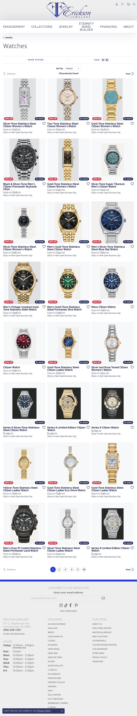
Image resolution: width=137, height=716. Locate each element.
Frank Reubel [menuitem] (55, 678)
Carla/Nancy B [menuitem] (55, 636)
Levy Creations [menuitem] (55, 699)
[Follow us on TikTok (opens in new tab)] (66, 605)
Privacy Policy (99, 657)
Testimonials (99, 640)
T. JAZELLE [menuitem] (52, 669)
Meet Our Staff (100, 636)
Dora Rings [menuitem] (53, 649)
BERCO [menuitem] (51, 632)
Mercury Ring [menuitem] (55, 657)
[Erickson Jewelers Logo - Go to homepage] (69, 10)
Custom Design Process (104, 644)
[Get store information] (24, 634)
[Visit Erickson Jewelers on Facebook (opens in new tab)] (70, 605)
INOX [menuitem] (50, 690)
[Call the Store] (12, 630)
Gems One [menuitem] (53, 653)
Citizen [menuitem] (51, 640)
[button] (117, 4)
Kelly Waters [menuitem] (54, 694)
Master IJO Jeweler (101, 632)
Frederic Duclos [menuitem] (56, 682)
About (128, 26)
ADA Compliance (68, 611)
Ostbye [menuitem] (51, 661)
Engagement (14, 26)
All (84, 569)
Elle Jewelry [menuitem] (54, 674)
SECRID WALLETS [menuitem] (55, 665)
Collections (41, 26)
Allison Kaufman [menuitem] (57, 624)
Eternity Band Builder (86, 26)
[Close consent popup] (62, 711)
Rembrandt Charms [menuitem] (58, 703)
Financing (108, 26)
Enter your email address (68, 592)
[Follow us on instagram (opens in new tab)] (61, 605)
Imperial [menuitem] (52, 686)
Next (128, 73)
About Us (97, 624)
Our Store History (101, 628)
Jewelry (66, 26)
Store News (98, 653)
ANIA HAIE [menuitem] (52, 628)
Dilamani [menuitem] (52, 644)
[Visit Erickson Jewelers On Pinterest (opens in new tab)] (76, 605)
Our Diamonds (99, 649)
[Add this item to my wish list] (43, 123)
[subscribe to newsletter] (103, 598)
